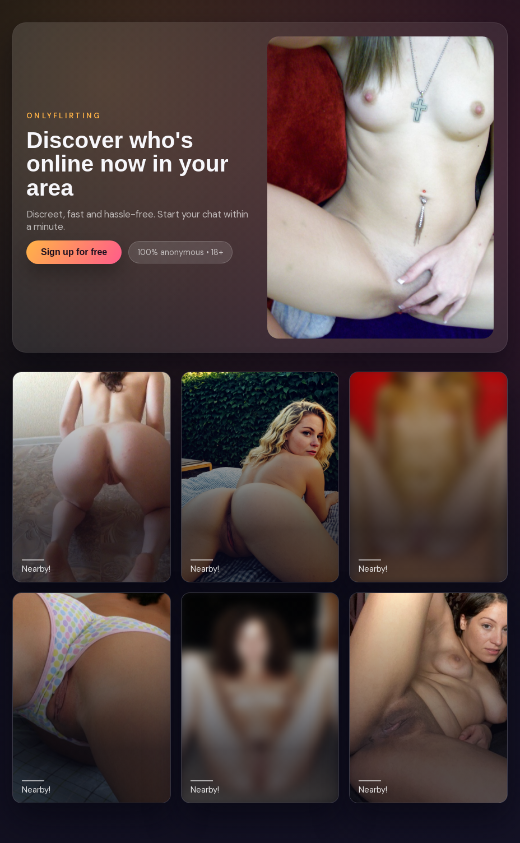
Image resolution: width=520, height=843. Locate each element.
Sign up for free (74, 252)
